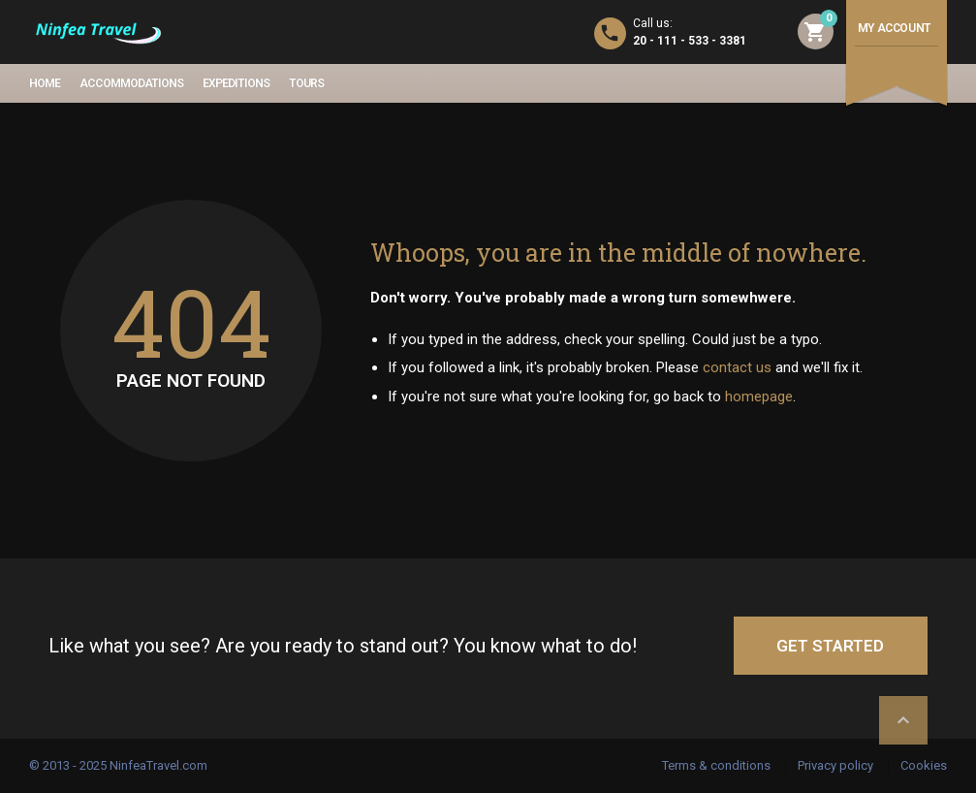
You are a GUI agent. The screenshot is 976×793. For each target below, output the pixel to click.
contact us (737, 367)
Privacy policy (835, 765)
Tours (306, 83)
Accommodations (131, 83)
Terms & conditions (716, 765)
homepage (759, 396)
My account (894, 28)
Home (44, 83)
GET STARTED (830, 645)
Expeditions (236, 83)
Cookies (923, 765)
